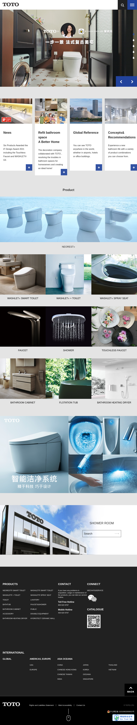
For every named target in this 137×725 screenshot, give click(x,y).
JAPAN (85, 665)
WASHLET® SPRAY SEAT (41, 595)
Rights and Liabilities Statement (41, 705)
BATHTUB (7, 604)
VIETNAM (112, 670)
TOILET (6, 600)
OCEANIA (87, 674)
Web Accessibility (65, 705)
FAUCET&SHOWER (38, 604)
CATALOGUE (95, 609)
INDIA (59, 679)
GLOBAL (7, 659)
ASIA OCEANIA (65, 659)
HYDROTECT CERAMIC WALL (43, 618)
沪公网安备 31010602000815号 (122, 712)
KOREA (86, 670)
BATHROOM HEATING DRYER (15, 618)
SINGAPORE (88, 679)
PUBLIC (34, 609)
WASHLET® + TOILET (11, 595)
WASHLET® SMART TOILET (42, 590)
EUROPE (33, 670)
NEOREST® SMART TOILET (14, 590)
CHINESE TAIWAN (64, 674)
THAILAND (113, 665)
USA (31, 665)
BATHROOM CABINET (12, 609)
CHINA (60, 665)
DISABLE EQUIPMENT (40, 614)
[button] (133, 34)
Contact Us (80, 705)
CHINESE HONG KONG (66, 670)
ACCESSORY (8, 614)
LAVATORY (35, 600)
